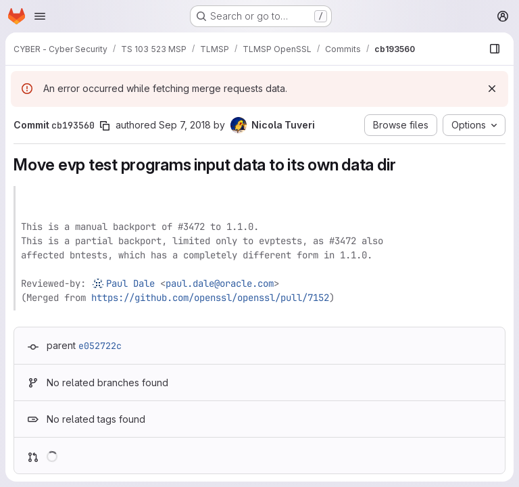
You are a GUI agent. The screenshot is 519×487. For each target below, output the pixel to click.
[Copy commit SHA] (105, 126)
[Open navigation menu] (40, 16)
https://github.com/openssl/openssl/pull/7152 (210, 298)
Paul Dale (130, 283)
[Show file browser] (494, 49)
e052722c (100, 346)
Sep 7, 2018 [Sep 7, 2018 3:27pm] (185, 125)
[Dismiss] (492, 88)
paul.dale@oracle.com (220, 283)
